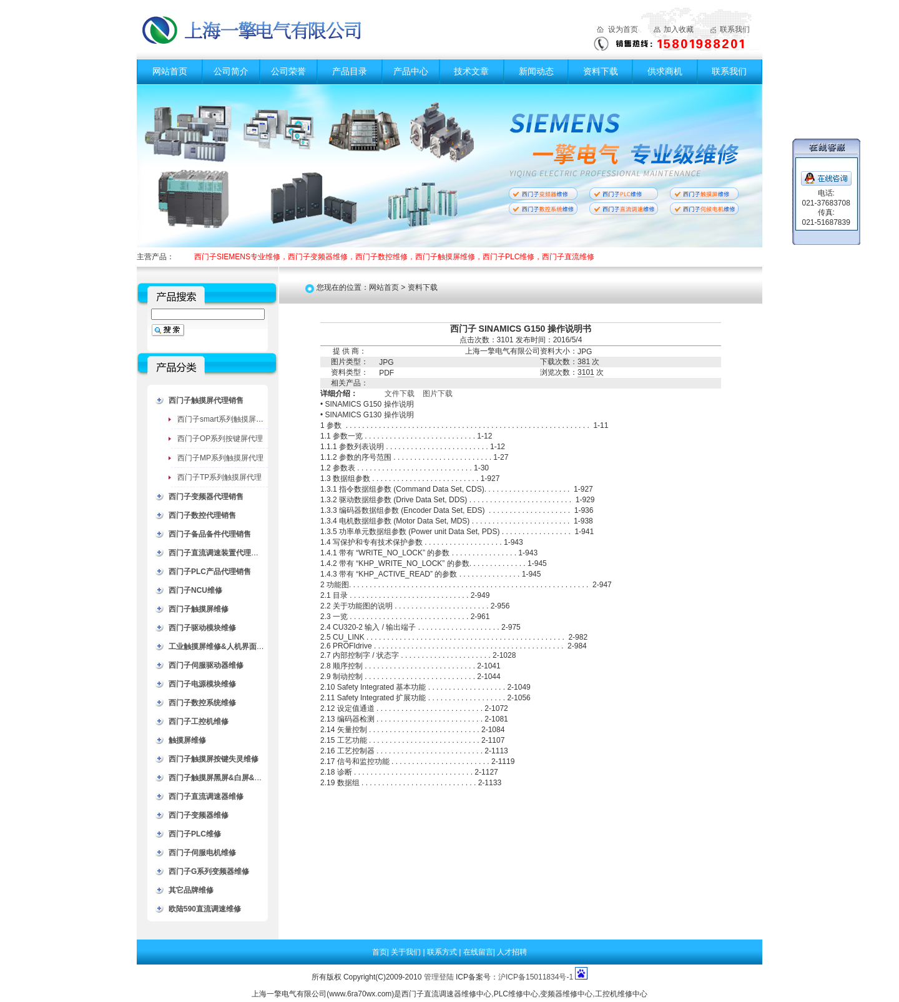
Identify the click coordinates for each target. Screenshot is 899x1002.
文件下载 (400, 393)
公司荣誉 (288, 71)
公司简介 (231, 71)
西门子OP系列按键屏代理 (220, 438)
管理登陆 (439, 977)
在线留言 (478, 952)
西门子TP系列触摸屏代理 (219, 477)
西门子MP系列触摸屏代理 (220, 458)
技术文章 (471, 71)
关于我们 (407, 952)
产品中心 (410, 71)
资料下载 (600, 71)
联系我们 (735, 29)
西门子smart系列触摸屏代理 (224, 419)
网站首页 (169, 71)
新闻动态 (536, 71)
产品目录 (349, 71)
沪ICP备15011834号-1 (535, 977)
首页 (379, 952)
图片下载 (438, 393)
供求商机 (664, 71)
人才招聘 (512, 952)
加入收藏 (679, 29)
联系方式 (443, 952)
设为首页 (623, 29)
